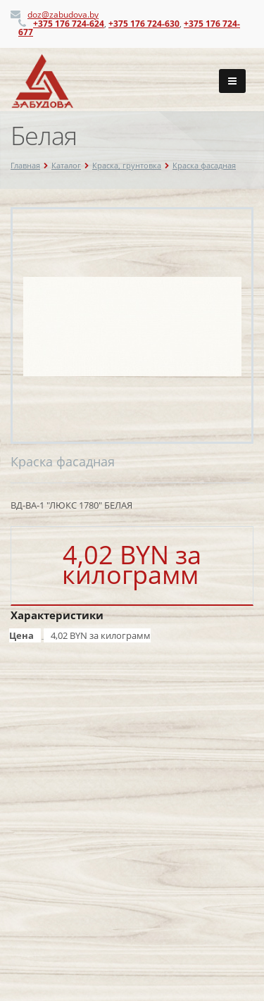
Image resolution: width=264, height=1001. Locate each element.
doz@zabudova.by (63, 14)
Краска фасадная (204, 165)
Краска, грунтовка (126, 165)
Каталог (66, 165)
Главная (25, 165)
